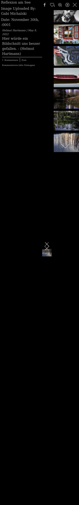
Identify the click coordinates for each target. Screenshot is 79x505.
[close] (75, 5)
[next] (44, 246)
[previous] (65, 16)
